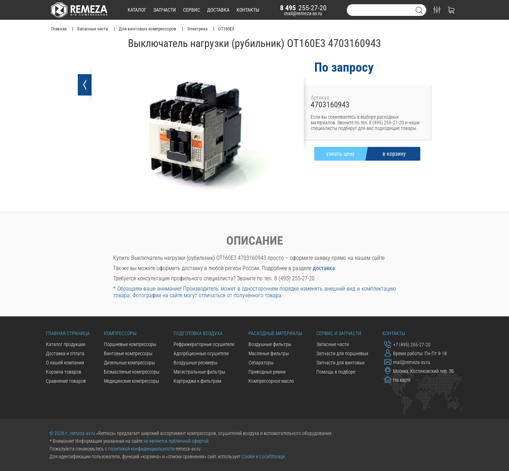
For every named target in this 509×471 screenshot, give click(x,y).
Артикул (320, 97)
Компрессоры (120, 333)
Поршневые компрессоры (130, 344)
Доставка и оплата (65, 353)
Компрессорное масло (271, 381)
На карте (397, 379)
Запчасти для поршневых (342, 353)
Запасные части (332, 344)
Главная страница (68, 333)
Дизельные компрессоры (129, 362)
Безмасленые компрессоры (131, 372)
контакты (247, 10)
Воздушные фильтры (269, 344)
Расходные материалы (275, 333)
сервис (191, 10)
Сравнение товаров (66, 381)
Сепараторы (261, 362)
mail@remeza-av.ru (303, 13)
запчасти (164, 10)
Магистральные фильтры (199, 372)
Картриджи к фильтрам (197, 381)
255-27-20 (303, 8)
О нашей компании (65, 362)
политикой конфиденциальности (141, 449)
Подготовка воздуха (198, 333)
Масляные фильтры (268, 353)
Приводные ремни (267, 372)
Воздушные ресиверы (195, 362)
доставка (218, 10)
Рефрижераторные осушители (204, 344)
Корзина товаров (63, 372)
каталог (137, 10)
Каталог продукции (65, 344)
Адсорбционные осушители (201, 353)
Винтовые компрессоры (128, 353)
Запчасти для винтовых (340, 362)
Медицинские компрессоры (131, 381)
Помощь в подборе (335, 372)
